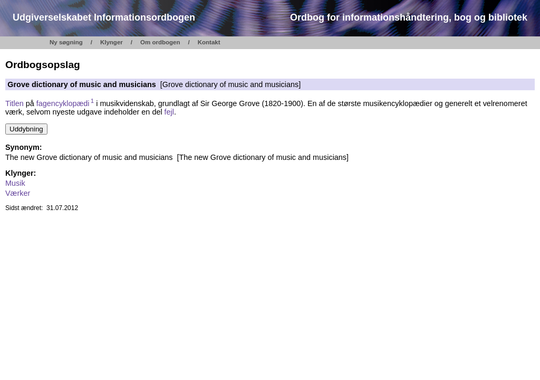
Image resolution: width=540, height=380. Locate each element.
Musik (15, 183)
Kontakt (209, 42)
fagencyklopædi (65, 103)
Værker (17, 193)
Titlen (14, 103)
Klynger (111, 42)
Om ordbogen (160, 42)
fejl (169, 112)
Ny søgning (66, 42)
